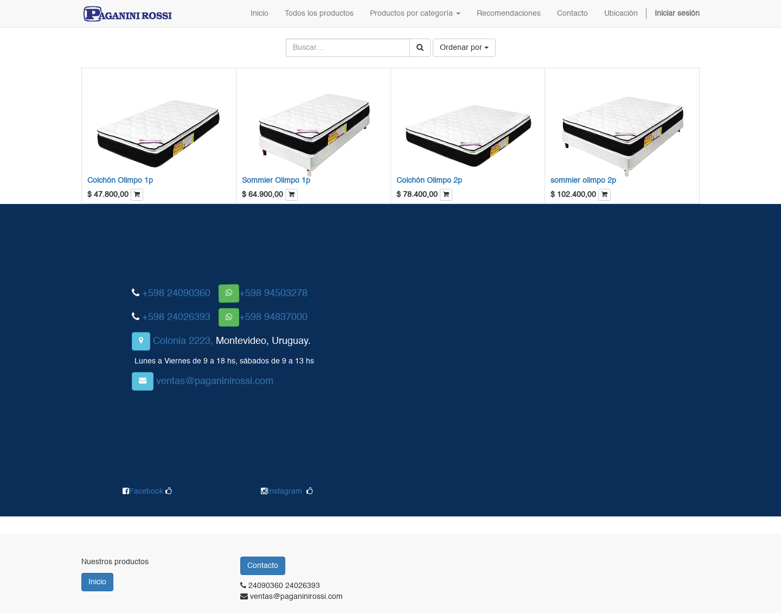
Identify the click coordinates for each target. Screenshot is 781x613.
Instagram (284, 491)
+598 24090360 (176, 293)
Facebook (147, 491)
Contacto (262, 566)
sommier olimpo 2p (583, 180)
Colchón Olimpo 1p (120, 180)
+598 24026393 (176, 317)
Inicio (97, 582)
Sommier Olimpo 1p (276, 180)
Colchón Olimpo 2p (429, 180)
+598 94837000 (273, 317)
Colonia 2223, (183, 341)
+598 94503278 (273, 293)
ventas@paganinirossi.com (214, 381)
